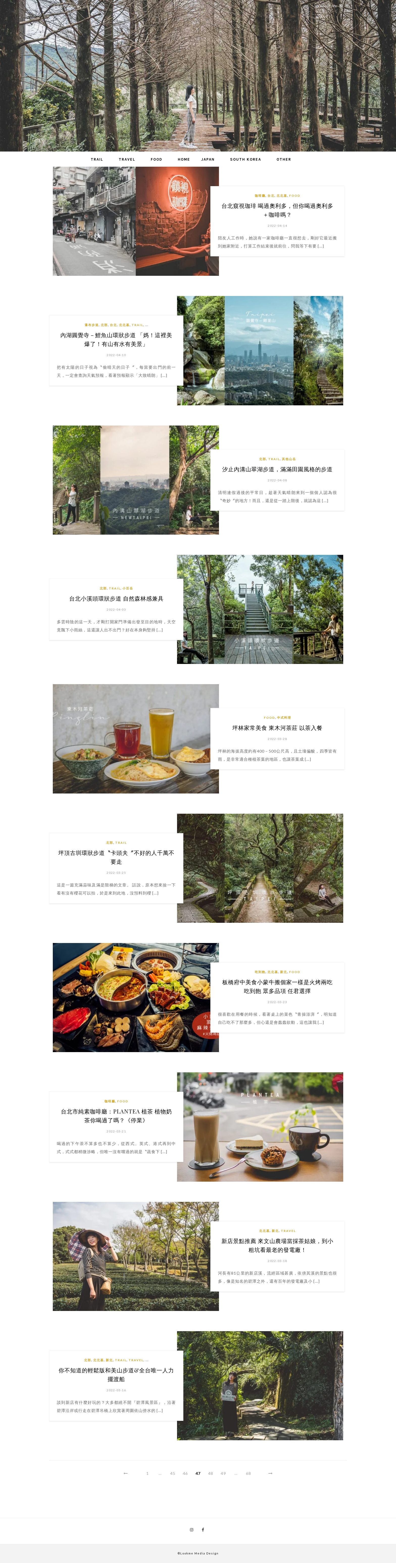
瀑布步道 (92, 325)
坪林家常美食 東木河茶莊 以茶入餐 (277, 727)
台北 (271, 195)
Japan (208, 159)
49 (223, 1473)
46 (185, 1473)
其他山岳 (289, 459)
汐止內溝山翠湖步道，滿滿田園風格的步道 (277, 469)
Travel (127, 159)
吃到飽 (260, 972)
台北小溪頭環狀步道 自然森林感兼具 (116, 598)
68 (248, 1473)
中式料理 (284, 718)
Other (284, 159)
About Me (331, 6)
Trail (97, 159)
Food (156, 159)
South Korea (245, 159)
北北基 (282, 195)
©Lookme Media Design (198, 1553)
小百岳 (127, 588)
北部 (104, 325)
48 (210, 1473)
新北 (283, 972)
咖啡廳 (260, 195)
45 (172, 1473)
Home (184, 159)
